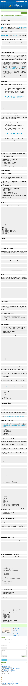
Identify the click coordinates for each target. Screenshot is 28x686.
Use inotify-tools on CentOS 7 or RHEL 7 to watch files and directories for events (13, 664)
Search (24, 12)
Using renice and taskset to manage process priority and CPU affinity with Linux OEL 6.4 (14, 681)
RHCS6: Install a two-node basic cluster (7, 674)
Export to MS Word (16, 635)
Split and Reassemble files (6, 666)
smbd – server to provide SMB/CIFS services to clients (14, 416)
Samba (2, 27)
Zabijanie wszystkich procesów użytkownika (8, 672)
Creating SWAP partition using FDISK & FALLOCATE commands (11, 668)
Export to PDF (15, 633)
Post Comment (4, 659)
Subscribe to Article (16, 628)
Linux (5, 625)
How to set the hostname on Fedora (17, 270)
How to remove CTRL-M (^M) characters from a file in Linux (10, 679)
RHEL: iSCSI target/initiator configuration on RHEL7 (9, 670)
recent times (15, 35)
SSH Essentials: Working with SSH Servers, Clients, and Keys (10, 683)
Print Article (15, 630)
